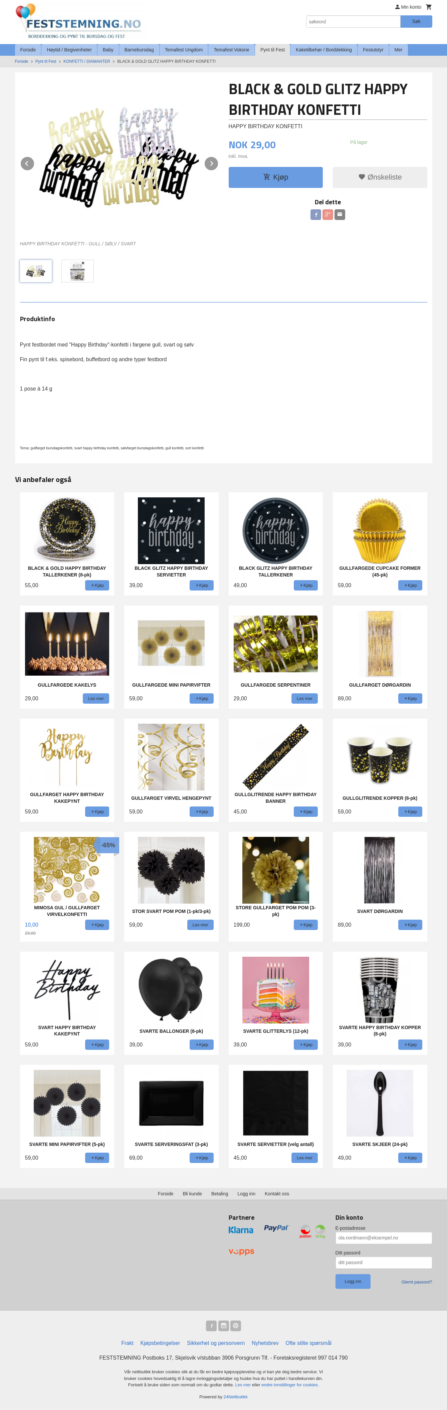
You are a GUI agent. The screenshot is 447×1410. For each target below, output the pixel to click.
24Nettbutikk (236, 1396)
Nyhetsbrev (265, 1343)
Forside (28, 49)
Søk (416, 21)
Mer (399, 49)
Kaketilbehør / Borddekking (324, 49)
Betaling (219, 1193)
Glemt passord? (417, 1281)
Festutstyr (373, 49)
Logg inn (246, 1193)
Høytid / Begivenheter (69, 49)
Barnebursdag (139, 49)
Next (218, 162)
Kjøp (275, 177)
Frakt (127, 1343)
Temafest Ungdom (184, 49)
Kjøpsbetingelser (160, 1343)
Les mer (243, 1384)
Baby (108, 49)
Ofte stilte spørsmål (308, 1343)
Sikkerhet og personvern (216, 1343)
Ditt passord (348, 1252)
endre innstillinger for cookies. (290, 1384)
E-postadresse (351, 1228)
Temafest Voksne (231, 49)
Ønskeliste (380, 177)
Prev (34, 162)
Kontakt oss (277, 1193)
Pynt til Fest (272, 49)
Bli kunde (192, 1193)
